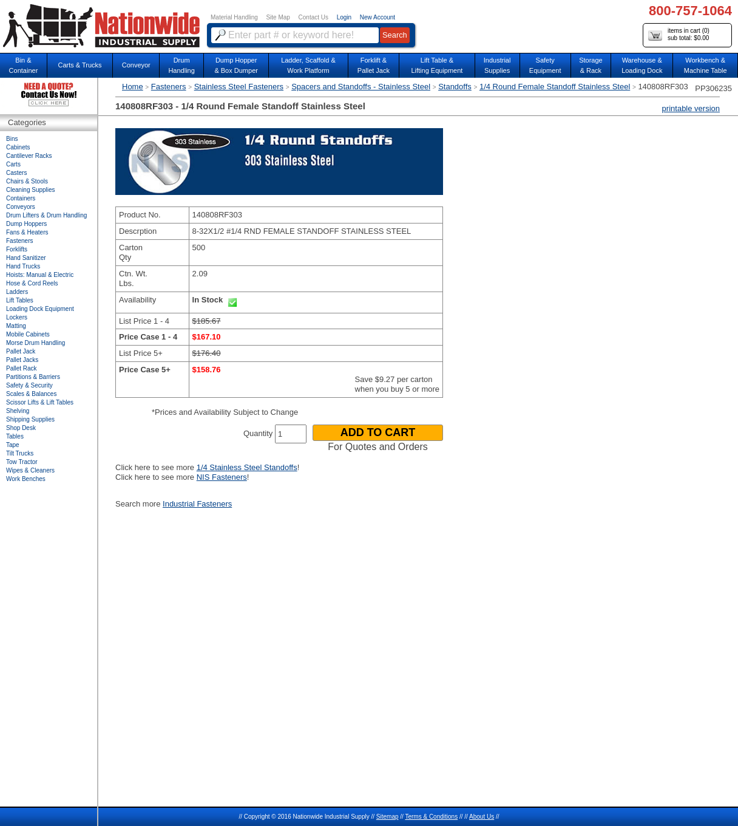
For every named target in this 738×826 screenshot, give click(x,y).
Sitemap (387, 816)
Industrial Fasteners (197, 503)
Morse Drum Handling (35, 343)
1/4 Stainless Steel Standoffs (247, 467)
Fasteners (168, 86)
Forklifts (16, 249)
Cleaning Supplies (30, 189)
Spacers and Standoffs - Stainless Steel (360, 86)
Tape (12, 445)
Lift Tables (19, 300)
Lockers (16, 317)
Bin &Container (23, 65)
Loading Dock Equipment (40, 308)
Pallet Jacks (22, 360)
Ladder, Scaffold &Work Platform (308, 65)
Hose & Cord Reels (32, 283)
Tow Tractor (22, 462)
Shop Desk (21, 428)
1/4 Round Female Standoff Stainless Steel (554, 86)
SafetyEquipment (545, 65)
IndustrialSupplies (497, 65)
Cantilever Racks (29, 155)
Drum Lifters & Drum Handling (46, 215)
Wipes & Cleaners (30, 470)
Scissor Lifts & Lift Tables (39, 402)
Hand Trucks (23, 266)
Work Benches (26, 479)
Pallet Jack (20, 351)
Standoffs (455, 86)
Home (132, 86)
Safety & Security (29, 385)
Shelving (17, 411)
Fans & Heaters (27, 232)
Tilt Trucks (19, 453)
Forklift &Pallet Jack (373, 65)
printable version (691, 108)
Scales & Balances (31, 394)
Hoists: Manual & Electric (39, 274)
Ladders (17, 291)
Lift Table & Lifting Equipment (436, 65)
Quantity (258, 433)
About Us (481, 816)
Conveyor (136, 65)
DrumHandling (181, 65)
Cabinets (18, 147)
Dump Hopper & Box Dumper (236, 65)
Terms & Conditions (431, 816)
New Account (377, 17)
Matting (16, 326)
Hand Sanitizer (26, 257)
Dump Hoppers (26, 223)
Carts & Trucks (79, 65)
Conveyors (20, 206)
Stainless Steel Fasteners (238, 86)
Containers (20, 198)
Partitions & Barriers (33, 377)
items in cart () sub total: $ (678, 35)
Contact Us (313, 17)
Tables (15, 436)
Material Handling (234, 17)
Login (344, 17)
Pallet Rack (21, 368)
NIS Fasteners (222, 477)
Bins (12, 138)
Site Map (277, 17)
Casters (16, 172)
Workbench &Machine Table (705, 65)
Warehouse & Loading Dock (641, 65)
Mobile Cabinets (28, 334)
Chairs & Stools (27, 181)
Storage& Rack (591, 65)
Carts (13, 164)
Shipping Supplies (30, 419)
